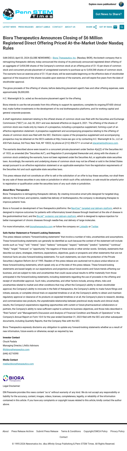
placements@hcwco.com (105, 143)
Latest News (9, 27)
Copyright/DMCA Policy (96, 431)
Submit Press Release (47, 431)
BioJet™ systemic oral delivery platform (56, 216)
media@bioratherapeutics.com (18, 363)
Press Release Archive (22, 431)
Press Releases (25, 27)
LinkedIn (84, 226)
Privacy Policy (117, 431)
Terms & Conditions (71, 431)
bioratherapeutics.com (41, 226)
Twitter (94, 226)
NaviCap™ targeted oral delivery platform (91, 208)
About (6, 431)
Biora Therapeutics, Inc (64, 57)
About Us (70, 27)
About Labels (43, 27)
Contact (57, 27)
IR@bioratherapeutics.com (16, 349)
